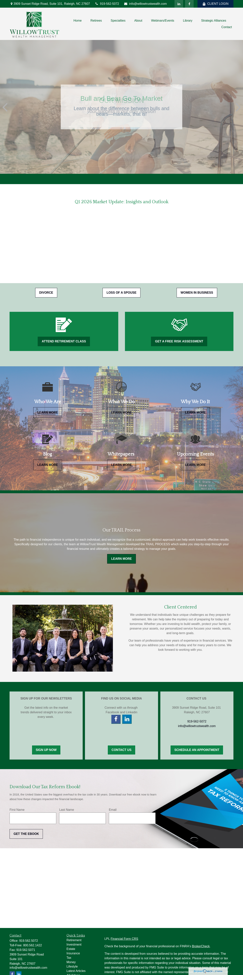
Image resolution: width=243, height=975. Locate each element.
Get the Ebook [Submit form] (26, 833)
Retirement (74, 940)
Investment (74, 944)
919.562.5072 (28, 940)
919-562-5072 (107, 3)
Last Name (66, 809)
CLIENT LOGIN (215, 4)
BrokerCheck (201, 946)
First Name (17, 809)
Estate (71, 949)
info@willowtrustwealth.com (145, 3)
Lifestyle (72, 966)
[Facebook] (189, 4)
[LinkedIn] (179, 4)
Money (71, 962)
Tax (69, 957)
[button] (77, 20)
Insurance (73, 953)
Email (113, 809)
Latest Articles (76, 971)
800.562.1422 (32, 945)
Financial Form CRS (124, 938)
